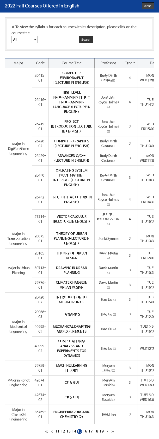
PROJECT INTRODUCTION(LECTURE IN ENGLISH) (71, 126)
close (148, 6)
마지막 (112, 431)
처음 (46, 431)
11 (57, 431)
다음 (107, 431)
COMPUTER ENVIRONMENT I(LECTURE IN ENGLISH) (72, 78)
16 (85, 431)
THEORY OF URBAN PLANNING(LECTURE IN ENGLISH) (72, 238)
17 (90, 431)
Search (86, 39)
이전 (51, 431)
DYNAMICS (71, 314)
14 (74, 431)
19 (101, 431)
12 (63, 431)
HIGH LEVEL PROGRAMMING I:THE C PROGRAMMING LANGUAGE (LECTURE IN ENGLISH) (72, 102)
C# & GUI (72, 383)
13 (68, 431)
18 (96, 431)
